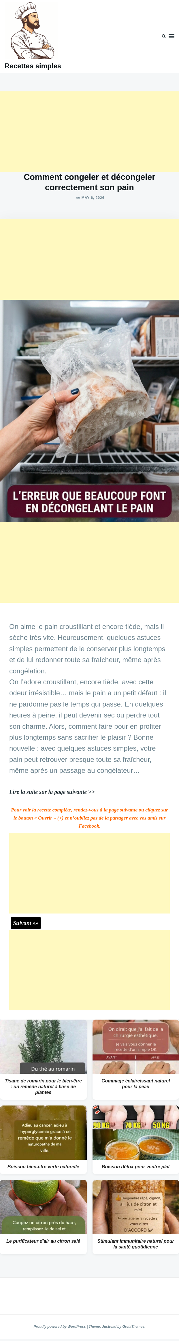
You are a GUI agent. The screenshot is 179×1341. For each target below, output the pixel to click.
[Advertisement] (89, 131)
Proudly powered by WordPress (60, 1327)
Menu (171, 36)
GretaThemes (133, 1327)
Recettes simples (33, 66)
